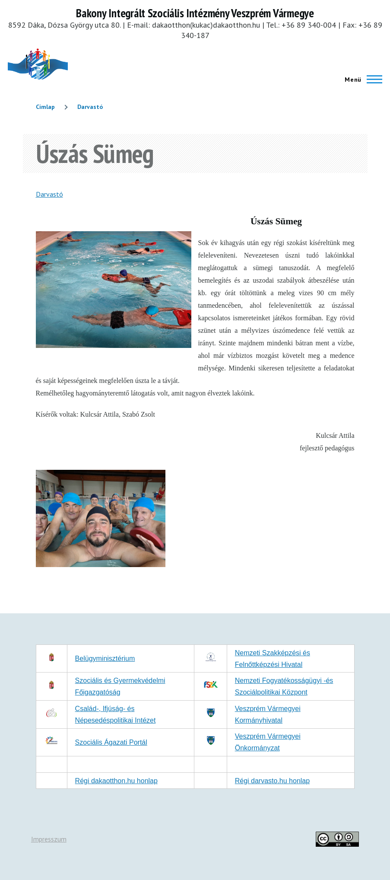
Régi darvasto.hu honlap (272, 780)
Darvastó (90, 107)
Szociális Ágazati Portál (111, 742)
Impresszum (49, 839)
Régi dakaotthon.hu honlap (116, 780)
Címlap (45, 107)
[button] (100, 564)
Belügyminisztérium (105, 658)
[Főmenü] (361, 79)
